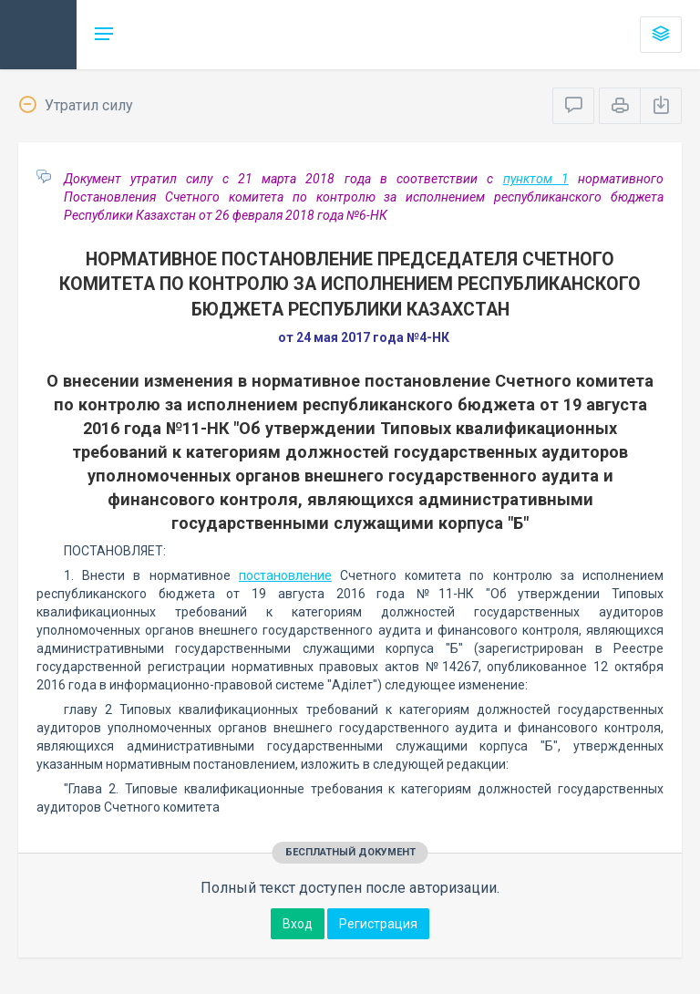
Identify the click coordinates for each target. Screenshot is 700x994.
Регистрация (378, 923)
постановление (285, 575)
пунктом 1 (536, 178)
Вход (298, 923)
